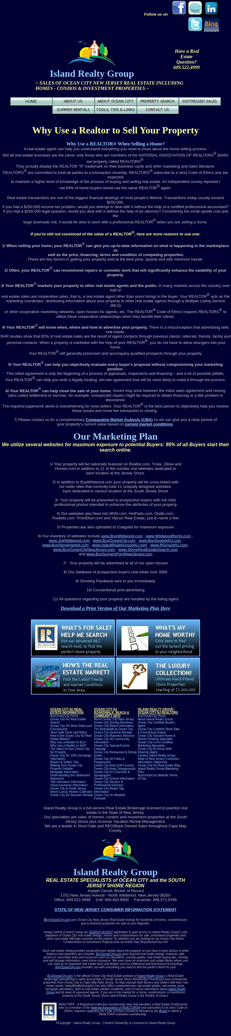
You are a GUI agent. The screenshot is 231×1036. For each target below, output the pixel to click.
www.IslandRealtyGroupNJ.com (119, 545)
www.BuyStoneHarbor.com (65, 545)
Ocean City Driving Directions (113, 722)
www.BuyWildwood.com (122, 536)
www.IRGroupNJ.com (169, 545)
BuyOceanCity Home (64, 716)
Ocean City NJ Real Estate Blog (159, 765)
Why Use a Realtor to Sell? (68, 745)
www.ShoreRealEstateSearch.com (148, 549)
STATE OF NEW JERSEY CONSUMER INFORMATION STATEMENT (115, 909)
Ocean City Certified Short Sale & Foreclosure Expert (159, 730)
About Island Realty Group (155, 719)
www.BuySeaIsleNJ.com (160, 540)
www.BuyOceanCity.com (114, 540)
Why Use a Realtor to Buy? (68, 742)
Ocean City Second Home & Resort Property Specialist (156, 737)
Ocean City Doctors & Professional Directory (108, 783)
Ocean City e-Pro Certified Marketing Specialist (155, 744)
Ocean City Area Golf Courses (114, 765)
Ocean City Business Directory (114, 735)
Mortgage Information (64, 772)
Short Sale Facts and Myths (68, 732)
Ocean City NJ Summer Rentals (71, 795)
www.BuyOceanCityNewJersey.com (84, 549)
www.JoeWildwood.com (69, 540)
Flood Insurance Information (69, 785)
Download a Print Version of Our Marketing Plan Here (116, 608)
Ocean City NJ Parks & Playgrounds (109, 760)
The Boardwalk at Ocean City (113, 729)
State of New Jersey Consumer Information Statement (158, 760)
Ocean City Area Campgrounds (114, 768)
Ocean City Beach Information (114, 725)
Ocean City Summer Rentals (113, 732)
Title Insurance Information (68, 782)
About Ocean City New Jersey (114, 719)
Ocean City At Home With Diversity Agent (155, 750)
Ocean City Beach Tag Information (109, 790)
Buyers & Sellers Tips (64, 762)
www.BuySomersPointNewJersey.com (119, 554)
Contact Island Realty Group (157, 755)
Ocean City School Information (114, 778)
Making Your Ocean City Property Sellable (66, 767)
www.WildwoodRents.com (168, 536)
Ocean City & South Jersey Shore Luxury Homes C (71, 790)
